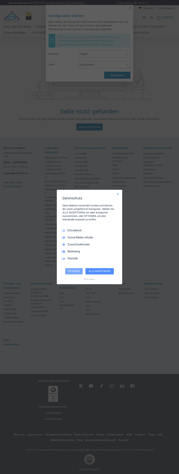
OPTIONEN (74, 271)
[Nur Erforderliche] (117, 194)
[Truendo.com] (89, 279)
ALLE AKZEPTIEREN (99, 271)
